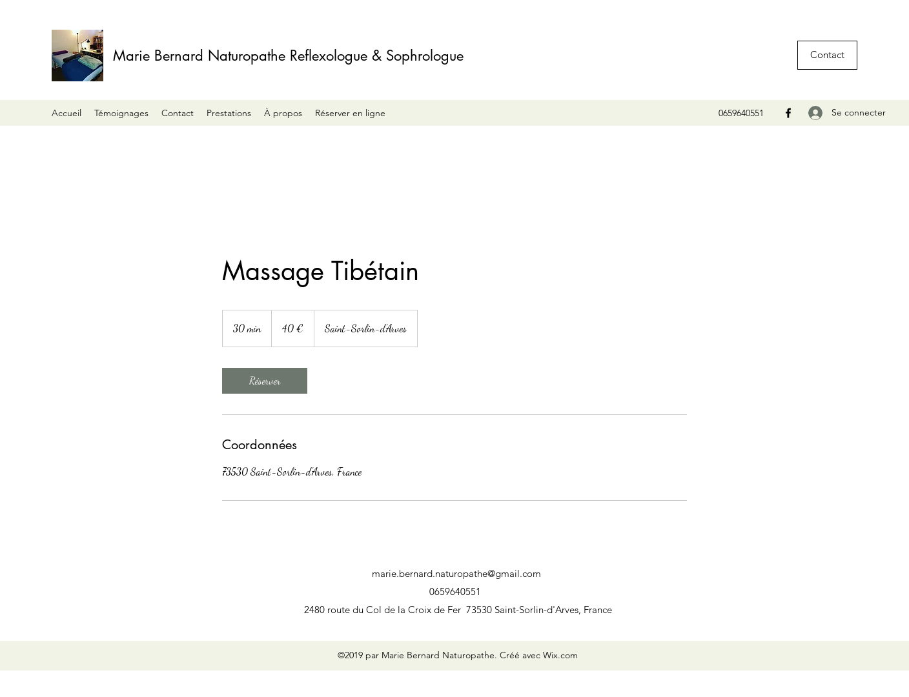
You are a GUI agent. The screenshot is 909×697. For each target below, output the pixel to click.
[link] (264, 381)
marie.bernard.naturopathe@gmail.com (456, 573)
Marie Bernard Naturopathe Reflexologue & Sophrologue (288, 55)
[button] (827, 55)
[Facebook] (788, 112)
